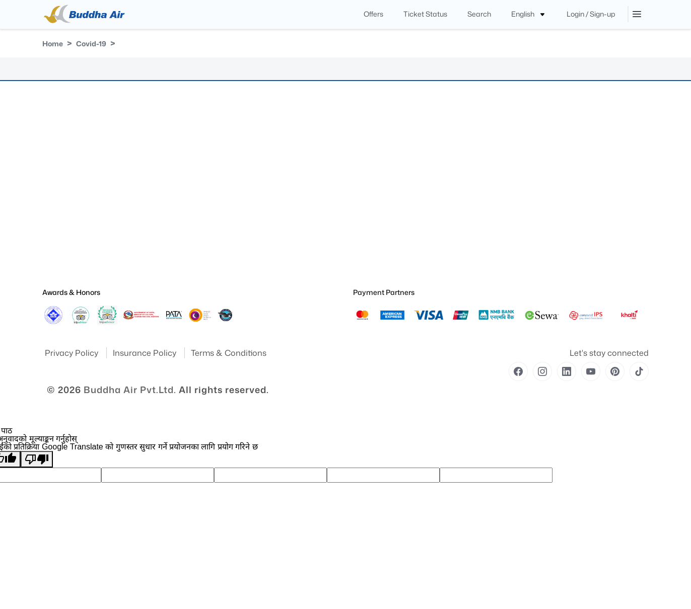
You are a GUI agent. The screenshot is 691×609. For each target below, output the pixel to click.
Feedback (56, 199)
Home (52, 43)
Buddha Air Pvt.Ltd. (130, 389)
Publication (58, 213)
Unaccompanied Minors (387, 199)
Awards (52, 171)
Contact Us (213, 199)
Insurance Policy (145, 352)
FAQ (203, 213)
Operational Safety (68, 255)
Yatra (49, 157)
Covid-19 (91, 43)
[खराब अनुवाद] (37, 459)
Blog (203, 227)
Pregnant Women (377, 185)
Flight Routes (215, 255)
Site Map (54, 185)
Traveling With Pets (379, 157)
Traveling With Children (385, 213)
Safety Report (61, 269)
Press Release (61, 227)
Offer (204, 241)
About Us (55, 142)
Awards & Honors (71, 292)
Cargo (206, 185)
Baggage (209, 171)
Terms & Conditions (228, 352)
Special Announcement (74, 241)
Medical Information (381, 171)
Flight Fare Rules (220, 142)
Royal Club (212, 157)
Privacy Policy (72, 352)
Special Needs (372, 142)
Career (206, 269)
